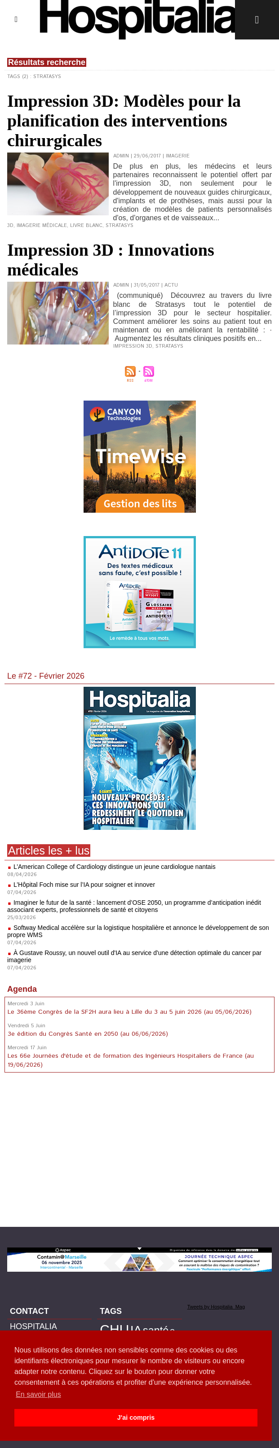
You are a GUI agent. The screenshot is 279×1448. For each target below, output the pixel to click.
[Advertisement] (139, 1151)
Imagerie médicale (42, 225)
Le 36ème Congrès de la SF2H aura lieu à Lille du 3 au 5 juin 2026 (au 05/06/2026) (130, 1011)
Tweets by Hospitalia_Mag (216, 1306)
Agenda (22, 989)
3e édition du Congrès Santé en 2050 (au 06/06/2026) (88, 1033)
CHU (114, 1329)
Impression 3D (132, 346)
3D (10, 225)
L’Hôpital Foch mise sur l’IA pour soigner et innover (84, 884)
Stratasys (119, 225)
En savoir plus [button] (38, 1394)
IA (136, 1330)
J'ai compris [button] (136, 1417)
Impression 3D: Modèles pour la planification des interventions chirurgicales (124, 121)
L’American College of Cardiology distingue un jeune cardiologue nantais (114, 866)
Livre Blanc (86, 225)
